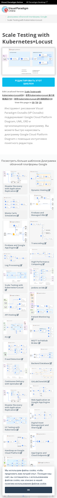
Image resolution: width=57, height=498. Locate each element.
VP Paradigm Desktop (37, 2)
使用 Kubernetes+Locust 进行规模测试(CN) (33, 98)
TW (36, 102)
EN (33, 102)
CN (40, 102)
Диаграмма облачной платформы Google (27, 16)
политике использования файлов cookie (25, 483)
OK (28, 490)
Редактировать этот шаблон (28, 82)
